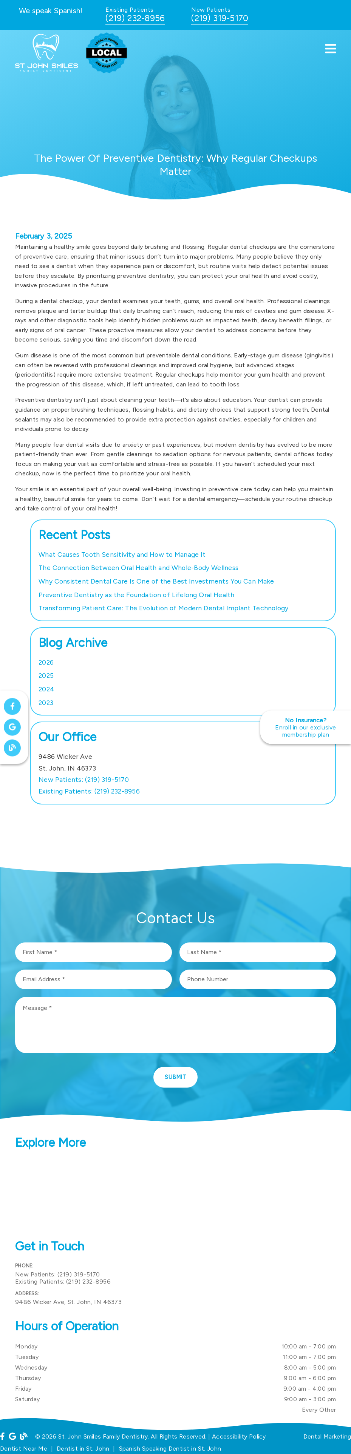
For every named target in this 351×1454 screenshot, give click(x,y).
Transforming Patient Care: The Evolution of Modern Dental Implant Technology (164, 608)
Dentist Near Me (23, 1448)
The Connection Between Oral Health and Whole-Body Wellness (138, 567)
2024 (46, 689)
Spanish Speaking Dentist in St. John (170, 1448)
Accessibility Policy (239, 1436)
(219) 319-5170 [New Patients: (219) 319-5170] (84, 779)
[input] (93, 952)
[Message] (175, 1025)
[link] (49, 69)
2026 (46, 662)
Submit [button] (175, 1077)
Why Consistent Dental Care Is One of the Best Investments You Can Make (156, 581)
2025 (46, 675)
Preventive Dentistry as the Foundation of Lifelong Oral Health (137, 595)
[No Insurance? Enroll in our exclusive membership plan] (305, 727)
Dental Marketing (327, 1436)
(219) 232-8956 (135, 18)
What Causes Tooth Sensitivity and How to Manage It (122, 554)
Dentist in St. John (83, 1448)
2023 (46, 702)
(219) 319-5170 (219, 18)
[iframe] (175, 1195)
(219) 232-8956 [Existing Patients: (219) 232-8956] (89, 791)
